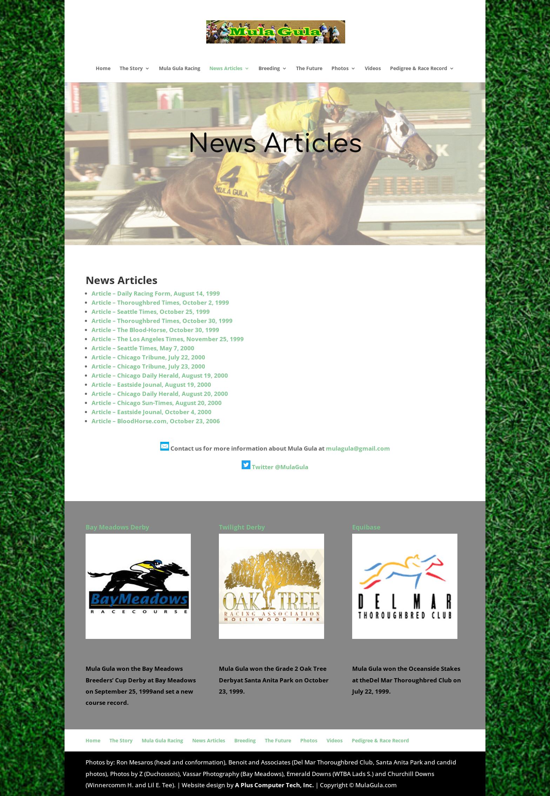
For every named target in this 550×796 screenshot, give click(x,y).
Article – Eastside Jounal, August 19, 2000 (151, 384)
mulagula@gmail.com (358, 448)
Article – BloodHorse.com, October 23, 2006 (156, 421)
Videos (373, 69)
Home (103, 69)
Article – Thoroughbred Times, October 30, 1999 (162, 321)
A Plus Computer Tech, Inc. (274, 785)
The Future (309, 69)
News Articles (225, 69)
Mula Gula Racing (179, 69)
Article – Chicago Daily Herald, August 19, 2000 (160, 375)
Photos (340, 69)
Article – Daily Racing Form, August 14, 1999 (156, 293)
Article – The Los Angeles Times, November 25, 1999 (168, 339)
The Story (131, 69)
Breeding (269, 69)
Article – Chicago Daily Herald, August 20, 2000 (160, 394)
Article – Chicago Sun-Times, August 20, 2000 (157, 403)
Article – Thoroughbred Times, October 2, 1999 (160, 302)
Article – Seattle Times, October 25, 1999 (151, 312)
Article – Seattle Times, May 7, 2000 (143, 348)
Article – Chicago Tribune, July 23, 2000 (148, 366)
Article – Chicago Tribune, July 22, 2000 (148, 357)
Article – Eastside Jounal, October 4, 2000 (152, 412)
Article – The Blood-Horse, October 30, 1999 (155, 330)
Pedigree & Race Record (418, 69)
